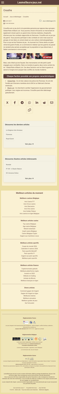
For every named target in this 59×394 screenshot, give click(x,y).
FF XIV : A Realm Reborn (14, 169)
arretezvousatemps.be (35, 344)
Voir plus (29, 144)
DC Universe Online (12, 173)
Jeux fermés (42, 388)
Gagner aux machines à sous (29, 236)
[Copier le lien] (29, 110)
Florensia (9, 134)
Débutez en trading (29, 276)
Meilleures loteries (29, 296)
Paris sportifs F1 (29, 254)
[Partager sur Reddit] (44, 102)
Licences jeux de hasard (22, 348)
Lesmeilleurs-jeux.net (29, 2)
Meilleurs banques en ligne (29, 281)
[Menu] (2, 2)
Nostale (8, 165)
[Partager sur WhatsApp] (29, 102)
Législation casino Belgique (35, 348)
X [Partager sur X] (7, 102)
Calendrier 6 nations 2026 (29, 249)
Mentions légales (44, 390)
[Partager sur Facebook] (14, 102)
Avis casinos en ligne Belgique (29, 214)
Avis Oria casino (29, 209)
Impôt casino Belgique (29, 231)
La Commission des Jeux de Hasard (29, 350)
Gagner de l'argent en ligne (29, 294)
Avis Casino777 (29, 202)
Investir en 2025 (29, 274)
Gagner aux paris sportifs (29, 256)
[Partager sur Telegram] (22, 102)
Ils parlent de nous (31, 388)
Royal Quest (10, 139)
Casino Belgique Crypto (29, 234)
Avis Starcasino (30, 207)
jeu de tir (18, 28)
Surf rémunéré (29, 303)
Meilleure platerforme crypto (29, 271)
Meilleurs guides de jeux (29, 301)
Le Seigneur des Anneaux (14, 130)
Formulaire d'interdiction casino (29, 345)
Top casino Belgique (29, 224)
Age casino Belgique (29, 227)
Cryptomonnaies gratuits (29, 269)
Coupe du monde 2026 (29, 247)
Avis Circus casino (29, 204)
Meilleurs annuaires (29, 298)
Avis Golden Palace (29, 211)
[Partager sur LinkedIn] (37, 102)
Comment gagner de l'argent (29, 291)
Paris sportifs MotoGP (29, 251)
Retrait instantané (29, 229)
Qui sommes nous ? (18, 388)
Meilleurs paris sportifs (29, 259)
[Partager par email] (51, 102)
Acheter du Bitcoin (29, 278)
